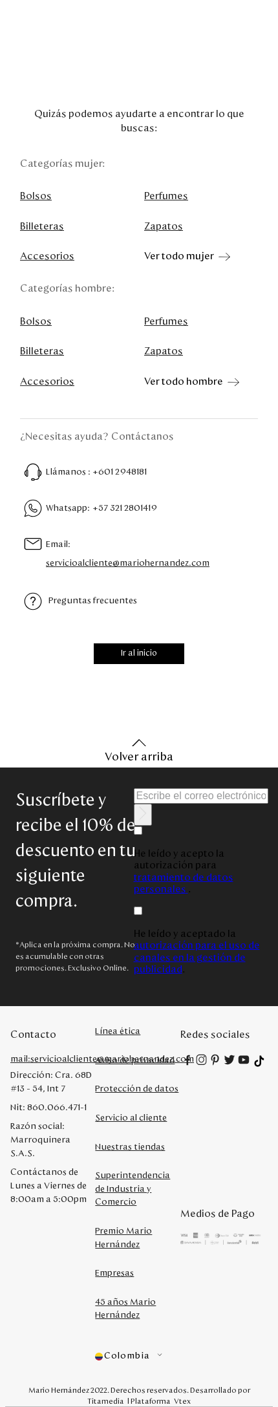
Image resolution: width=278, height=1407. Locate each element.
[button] (137, 1356)
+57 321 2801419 (124, 508)
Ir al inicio (139, 653)
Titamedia (105, 1401)
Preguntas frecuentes (92, 600)
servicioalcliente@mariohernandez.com (127, 563)
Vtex (182, 1401)
